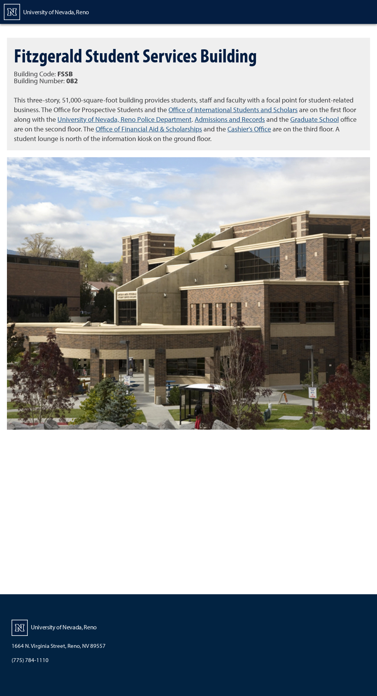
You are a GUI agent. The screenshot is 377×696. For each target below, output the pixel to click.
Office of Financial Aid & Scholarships (149, 128)
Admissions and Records (230, 119)
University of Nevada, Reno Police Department (124, 119)
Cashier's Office (249, 128)
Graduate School (314, 119)
